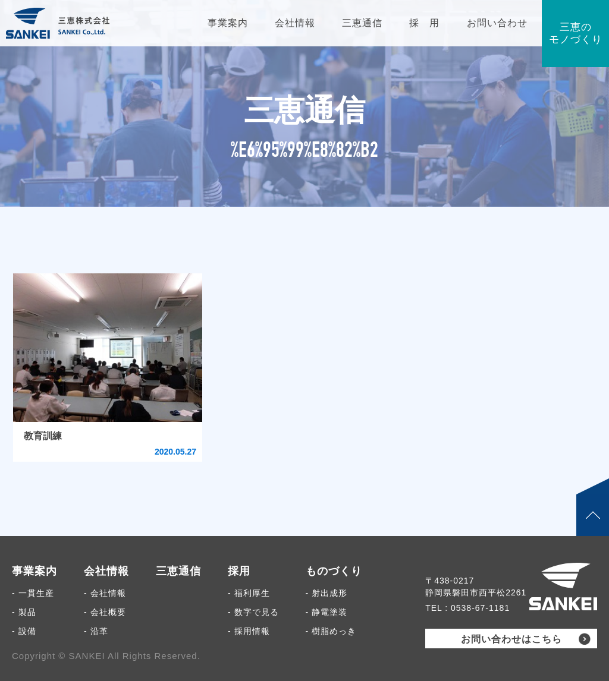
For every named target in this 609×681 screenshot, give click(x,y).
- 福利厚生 (249, 593)
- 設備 (24, 631)
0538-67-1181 (480, 608)
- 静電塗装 (327, 612)
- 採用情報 (249, 631)
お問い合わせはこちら (511, 639)
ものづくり (334, 571)
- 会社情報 (105, 593)
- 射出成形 (327, 593)
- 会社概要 (105, 612)
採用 (239, 571)
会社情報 (106, 571)
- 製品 (24, 612)
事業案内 (34, 571)
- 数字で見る (253, 612)
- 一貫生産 (33, 593)
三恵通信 (178, 571)
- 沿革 (96, 631)
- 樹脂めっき (331, 631)
